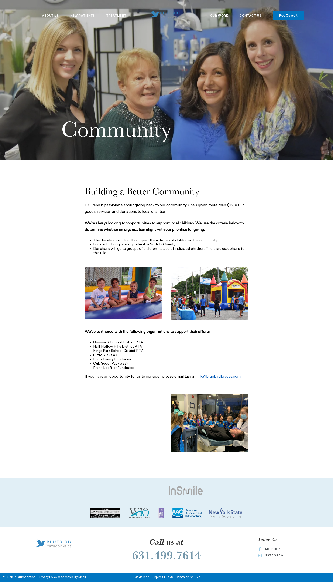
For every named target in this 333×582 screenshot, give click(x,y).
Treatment (116, 15)
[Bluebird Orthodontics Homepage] (166, 14)
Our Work (219, 15)
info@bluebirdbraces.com (218, 376)
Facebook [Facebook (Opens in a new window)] (269, 549)
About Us (50, 15)
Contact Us (250, 15)
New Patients (82, 15)
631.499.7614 (166, 554)
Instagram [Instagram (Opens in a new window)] (271, 555)
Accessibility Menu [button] (73, 577)
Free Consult (288, 15)
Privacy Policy (48, 577)
